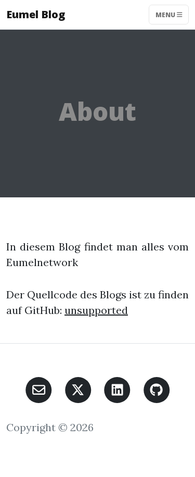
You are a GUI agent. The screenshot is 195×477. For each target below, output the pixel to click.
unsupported (96, 310)
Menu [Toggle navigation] (169, 14)
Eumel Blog (35, 14)
